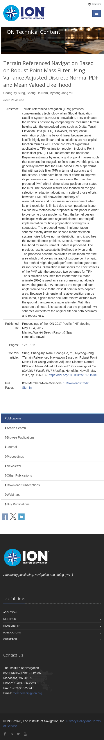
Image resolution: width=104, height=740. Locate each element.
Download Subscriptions (22, 485)
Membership (11, 625)
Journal (11, 447)
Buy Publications (17, 504)
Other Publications (18, 475)
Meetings (9, 619)
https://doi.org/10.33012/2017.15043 (73, 375)
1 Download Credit (75, 383)
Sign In (96, 4)
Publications (13, 418)
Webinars (12, 494)
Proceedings (14, 456)
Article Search (15, 428)
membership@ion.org (27, 693)
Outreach (10, 639)
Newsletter (13, 466)
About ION (9, 612)
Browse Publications (19, 437)
